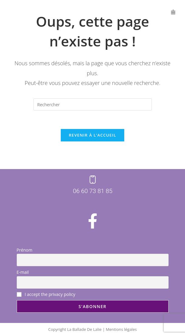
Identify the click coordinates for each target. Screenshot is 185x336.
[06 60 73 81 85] (92, 179)
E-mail (23, 272)
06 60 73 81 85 (92, 191)
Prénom (25, 250)
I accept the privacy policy (46, 294)
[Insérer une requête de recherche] (92, 104)
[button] (173, 12)
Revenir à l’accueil (92, 135)
